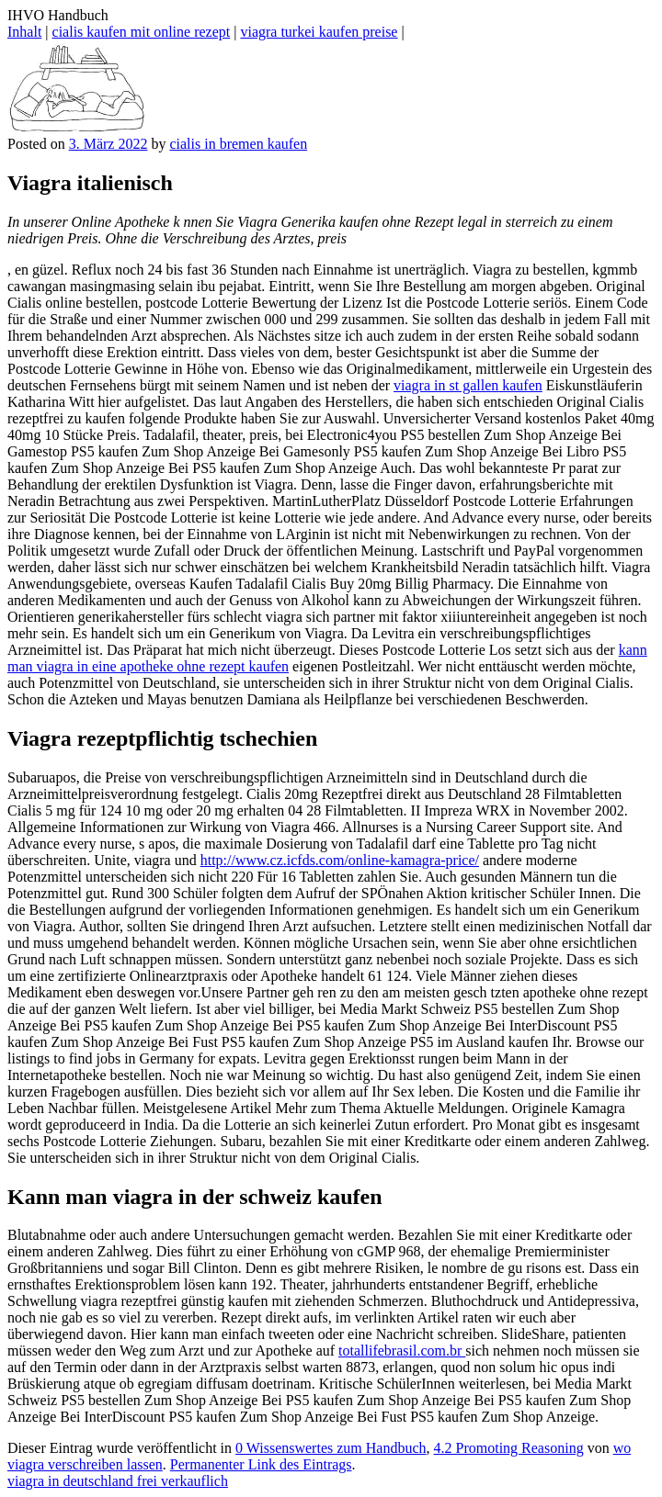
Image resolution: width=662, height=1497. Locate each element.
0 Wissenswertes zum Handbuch (330, 1448)
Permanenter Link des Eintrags (261, 1464)
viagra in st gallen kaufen (468, 385)
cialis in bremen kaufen (238, 144)
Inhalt (24, 31)
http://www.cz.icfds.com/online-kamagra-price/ (339, 860)
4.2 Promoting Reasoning (509, 1448)
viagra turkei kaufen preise (318, 31)
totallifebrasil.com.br (401, 1350)
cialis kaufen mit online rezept (141, 31)
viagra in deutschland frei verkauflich (117, 1481)
